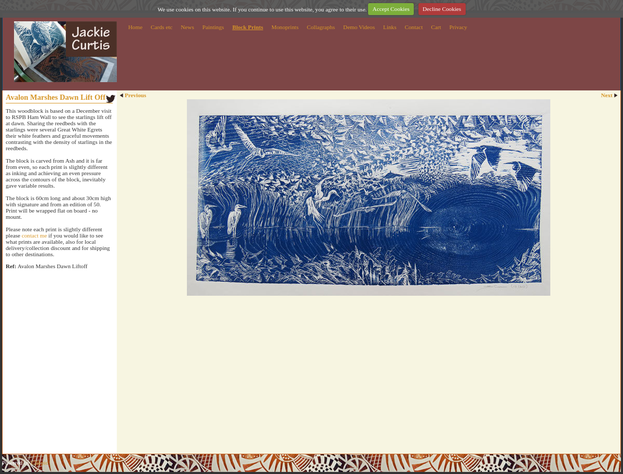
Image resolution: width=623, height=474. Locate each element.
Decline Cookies (442, 9)
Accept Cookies (391, 9)
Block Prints (247, 27)
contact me (34, 235)
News (187, 27)
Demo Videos (359, 27)
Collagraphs (321, 27)
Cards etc (161, 27)
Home (135, 27)
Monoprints (285, 27)
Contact (414, 27)
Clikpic (39, 462)
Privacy (458, 27)
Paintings (213, 27)
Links (389, 27)
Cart (436, 27)
